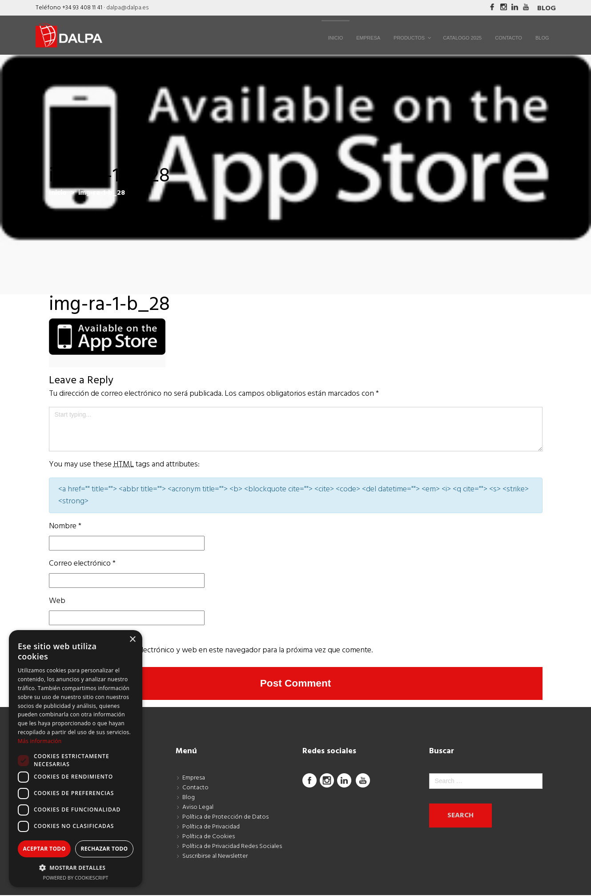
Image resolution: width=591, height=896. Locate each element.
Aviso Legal (197, 808)
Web (57, 601)
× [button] (132, 639)
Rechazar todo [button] (104, 848)
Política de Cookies (208, 837)
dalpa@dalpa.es (127, 8)
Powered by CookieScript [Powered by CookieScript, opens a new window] (76, 877)
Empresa (193, 779)
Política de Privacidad (211, 828)
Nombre (65, 526)
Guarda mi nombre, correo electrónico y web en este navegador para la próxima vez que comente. (211, 650)
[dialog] (75, 758)
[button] (75, 867)
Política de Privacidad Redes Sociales (232, 847)
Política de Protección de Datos (225, 818)
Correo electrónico (82, 564)
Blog (546, 8)
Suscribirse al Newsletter (215, 857)
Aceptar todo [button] (44, 848)
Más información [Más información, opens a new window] (39, 741)
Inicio (58, 193)
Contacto (195, 788)
